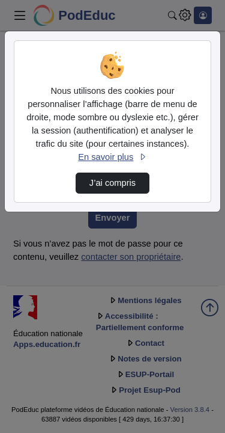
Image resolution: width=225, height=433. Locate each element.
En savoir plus (112, 157)
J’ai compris (112, 183)
